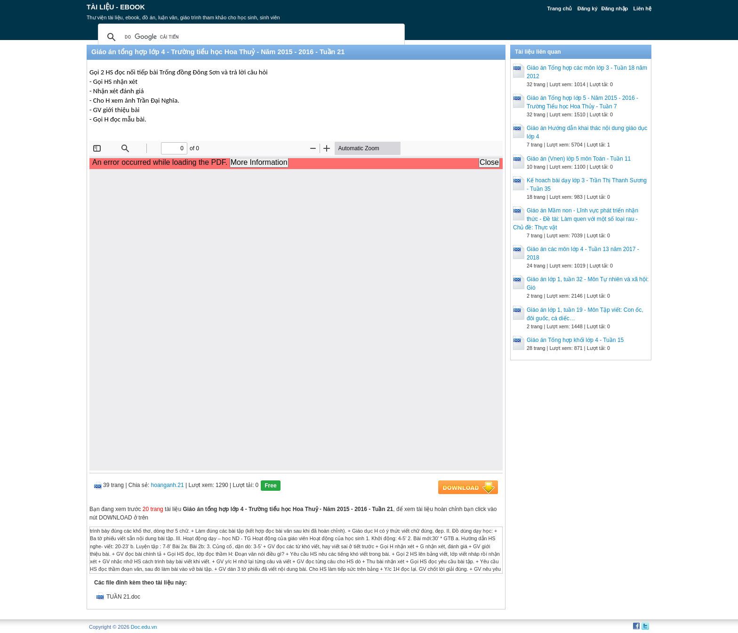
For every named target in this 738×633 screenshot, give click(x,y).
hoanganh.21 (167, 485)
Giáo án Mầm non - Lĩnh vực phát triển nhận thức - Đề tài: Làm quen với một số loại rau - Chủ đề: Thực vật (575, 219)
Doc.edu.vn (144, 627)
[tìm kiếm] (250, 37)
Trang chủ (559, 8)
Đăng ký (588, 8)
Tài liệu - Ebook (116, 7)
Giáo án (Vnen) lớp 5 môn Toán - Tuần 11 (579, 158)
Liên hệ (642, 8)
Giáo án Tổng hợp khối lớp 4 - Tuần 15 (575, 340)
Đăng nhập (615, 8)
